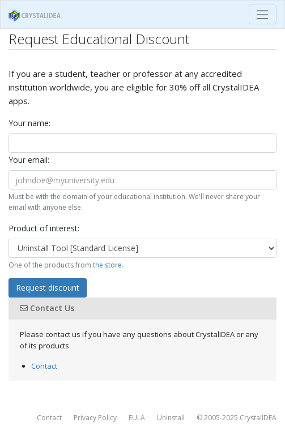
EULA (137, 417)
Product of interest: (43, 228)
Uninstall (171, 417)
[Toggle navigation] (263, 14)
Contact (44, 366)
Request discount (47, 287)
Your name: (29, 123)
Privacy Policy (95, 417)
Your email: (28, 159)
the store (107, 265)
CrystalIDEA (258, 417)
